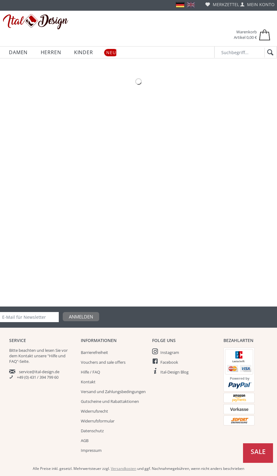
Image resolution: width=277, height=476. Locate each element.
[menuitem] (222, 4)
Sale (258, 451)
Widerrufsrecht (94, 411)
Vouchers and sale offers (103, 362)
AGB (84, 440)
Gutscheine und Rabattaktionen (110, 401)
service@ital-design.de (39, 371)
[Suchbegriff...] (245, 52)
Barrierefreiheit (94, 352)
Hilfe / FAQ (90, 372)
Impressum (91, 450)
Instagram (169, 352)
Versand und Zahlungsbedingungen (113, 391)
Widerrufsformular (97, 421)
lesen (49, 350)
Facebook (169, 362)
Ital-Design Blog (174, 372)
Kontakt (88, 382)
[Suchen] (269, 53)
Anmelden (81, 317)
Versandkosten (123, 468)
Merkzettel (222, 4)
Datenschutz (92, 430)
